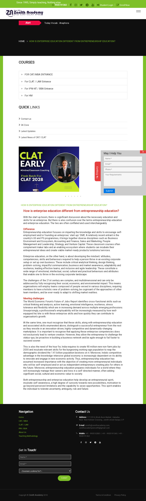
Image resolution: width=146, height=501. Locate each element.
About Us (22, 432)
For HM (27, 95)
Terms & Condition (103, 495)
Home (22, 41)
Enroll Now (125, 5)
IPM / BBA (23, 428)
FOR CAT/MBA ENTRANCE (37, 74)
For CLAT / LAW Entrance (36, 81)
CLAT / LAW (23, 425)
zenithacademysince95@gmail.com (94, 428)
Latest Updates (28, 131)
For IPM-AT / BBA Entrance (37, 88)
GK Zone (25, 125)
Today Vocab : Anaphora (56, 23)
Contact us (26, 119)
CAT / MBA (23, 421)
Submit (109, 191)
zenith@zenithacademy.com (97, 425)
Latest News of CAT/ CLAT (33, 137)
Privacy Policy (120, 495)
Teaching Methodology (28, 436)
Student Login (106, 5)
